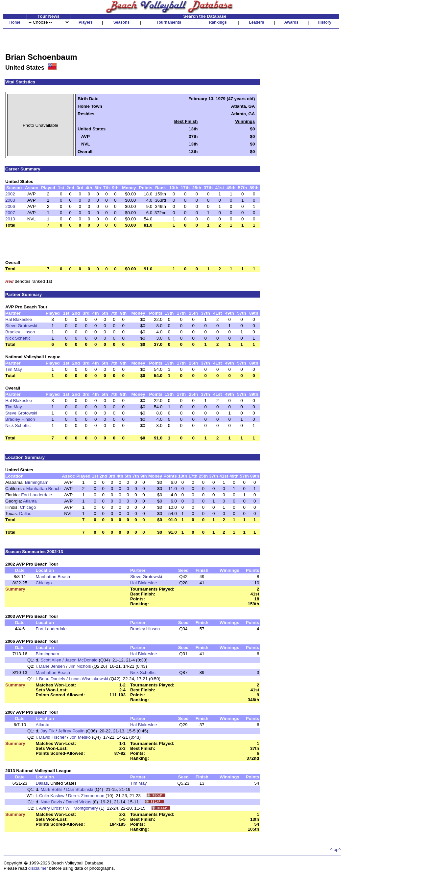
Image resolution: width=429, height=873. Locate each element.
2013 (10, 218)
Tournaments (168, 22)
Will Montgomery (81, 808)
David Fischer (52, 737)
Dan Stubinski (79, 789)
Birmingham (36, 482)
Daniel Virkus (78, 801)
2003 (10, 200)
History (324, 22)
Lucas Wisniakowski (88, 678)
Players (86, 22)
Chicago (28, 507)
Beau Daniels (52, 678)
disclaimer (38, 868)
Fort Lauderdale (36, 494)
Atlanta (30, 501)
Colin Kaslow (51, 795)
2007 (10, 212)
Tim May (13, 369)
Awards (291, 22)
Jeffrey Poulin (71, 730)
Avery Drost (50, 808)
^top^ (335, 849)
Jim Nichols (80, 666)
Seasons (121, 22)
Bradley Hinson (20, 331)
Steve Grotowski (21, 325)
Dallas (25, 513)
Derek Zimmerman (86, 795)
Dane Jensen (52, 666)
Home (14, 22)
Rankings (218, 22)
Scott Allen (50, 660)
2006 (10, 206)
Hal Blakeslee (18, 319)
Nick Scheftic (18, 338)
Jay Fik (47, 730)
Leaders (256, 22)
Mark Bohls (51, 789)
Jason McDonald (81, 660)
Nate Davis (51, 801)
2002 (10, 193)
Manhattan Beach (43, 488)
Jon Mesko (80, 737)
